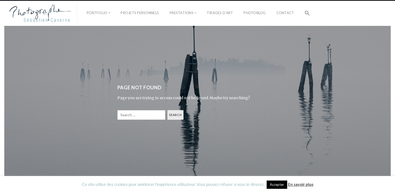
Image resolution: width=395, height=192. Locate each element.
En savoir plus (300, 184)
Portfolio (97, 13)
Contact (285, 13)
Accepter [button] (277, 184)
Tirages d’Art (220, 13)
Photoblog (255, 13)
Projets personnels (140, 13)
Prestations (181, 13)
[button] (307, 13)
